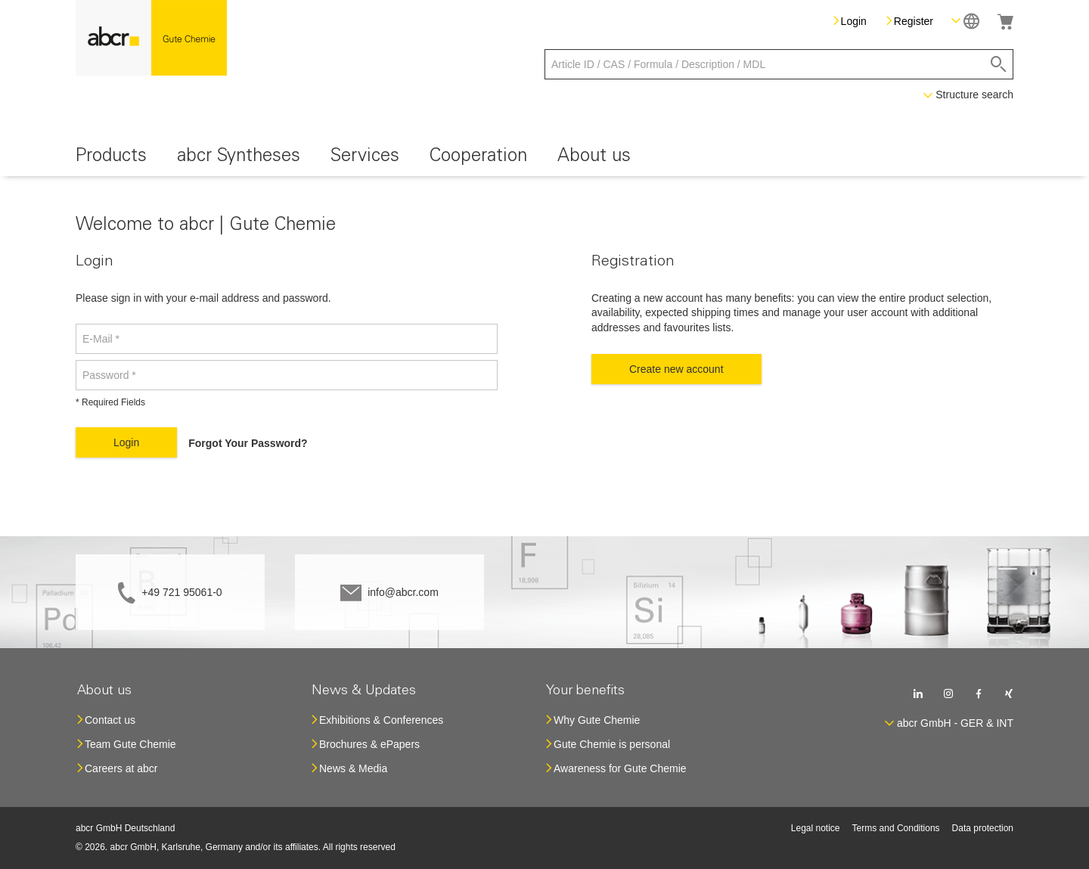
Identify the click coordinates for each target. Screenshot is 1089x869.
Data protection (982, 828)
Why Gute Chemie (597, 720)
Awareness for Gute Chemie (620, 768)
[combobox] (778, 64)
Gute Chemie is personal (612, 744)
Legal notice (815, 828)
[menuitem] (111, 158)
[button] (965, 21)
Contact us (110, 720)
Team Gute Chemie (130, 744)
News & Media (353, 768)
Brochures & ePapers (369, 744)
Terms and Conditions (896, 828)
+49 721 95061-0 (181, 592)
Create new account (676, 369)
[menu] (544, 158)
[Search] (999, 64)
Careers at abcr (121, 768)
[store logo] (151, 38)
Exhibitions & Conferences (381, 720)
